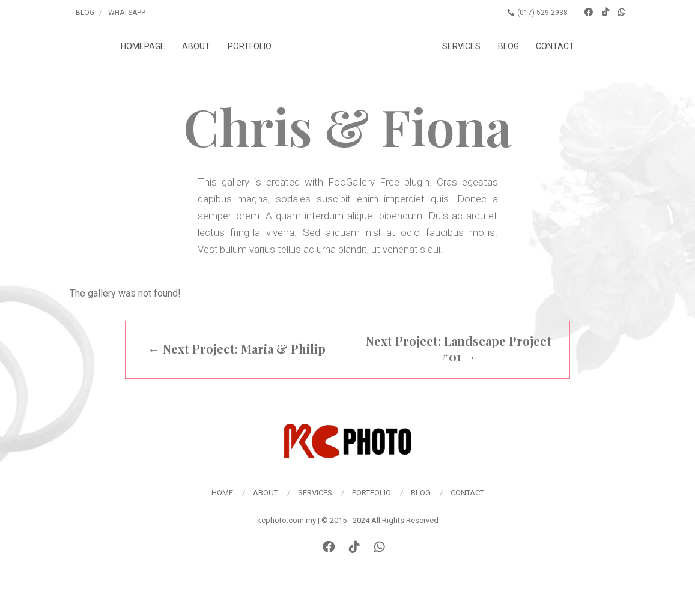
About (196, 46)
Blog (85, 12)
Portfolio (250, 46)
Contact (555, 46)
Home (222, 492)
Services (461, 46)
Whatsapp (126, 12)
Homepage (143, 46)
